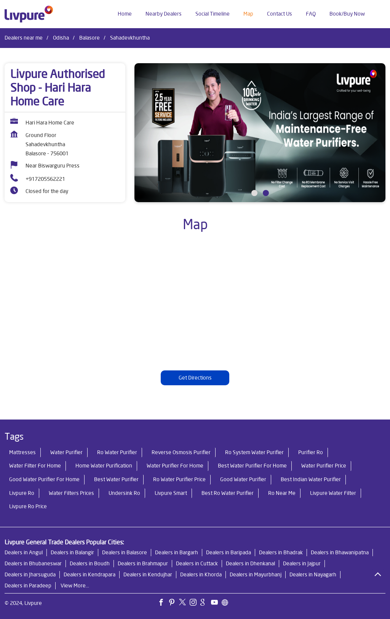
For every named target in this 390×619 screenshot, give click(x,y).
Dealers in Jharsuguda (30, 574)
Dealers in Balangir (72, 552)
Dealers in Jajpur (302, 563)
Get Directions (195, 377)
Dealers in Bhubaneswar (33, 563)
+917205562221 (45, 178)
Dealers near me (24, 37)
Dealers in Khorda (201, 574)
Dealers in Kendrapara (89, 574)
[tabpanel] (259, 132)
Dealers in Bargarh (176, 552)
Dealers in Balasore (124, 552)
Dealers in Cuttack (197, 563)
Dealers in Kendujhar (147, 574)
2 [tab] (266, 193)
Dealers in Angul (24, 552)
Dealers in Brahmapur (143, 563)
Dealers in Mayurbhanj (255, 574)
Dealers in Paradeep (28, 585)
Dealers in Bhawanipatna (340, 552)
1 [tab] (254, 193)
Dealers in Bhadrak (281, 552)
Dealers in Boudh (90, 563)
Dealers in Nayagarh (312, 574)
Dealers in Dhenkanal (250, 563)
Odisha (61, 37)
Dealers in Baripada (228, 552)
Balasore (89, 37)
